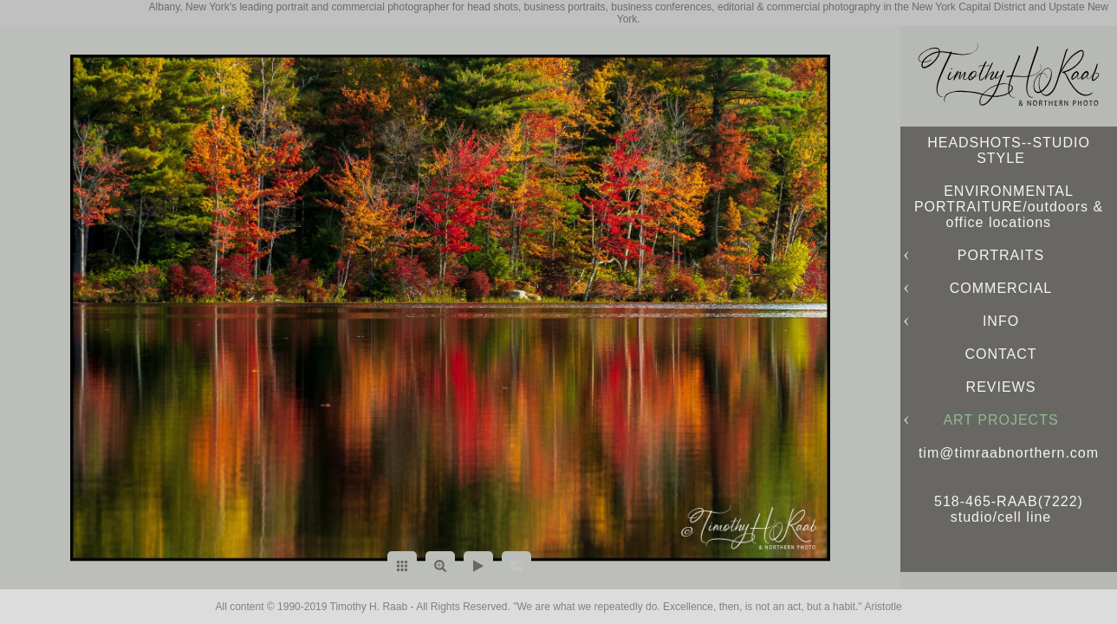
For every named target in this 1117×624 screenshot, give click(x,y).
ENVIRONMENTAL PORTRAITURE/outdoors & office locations (1008, 207)
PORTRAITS (1001, 255)
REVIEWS (1001, 387)
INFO (1001, 321)
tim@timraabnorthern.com (1009, 452)
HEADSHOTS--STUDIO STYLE (1008, 150)
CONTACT (1000, 354)
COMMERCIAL (1001, 288)
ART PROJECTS (1000, 420)
